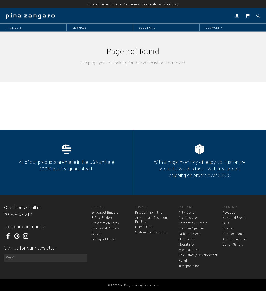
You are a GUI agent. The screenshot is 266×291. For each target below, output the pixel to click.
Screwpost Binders (104, 213)
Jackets (96, 234)
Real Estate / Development (198, 255)
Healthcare (186, 239)
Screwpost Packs (103, 239)
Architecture (188, 218)
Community (214, 27)
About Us (228, 213)
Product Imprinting (149, 213)
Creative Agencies (191, 229)
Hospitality (186, 245)
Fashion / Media (190, 234)
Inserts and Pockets (105, 229)
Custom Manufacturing (151, 233)
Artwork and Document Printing (151, 220)
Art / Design (187, 213)
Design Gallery (232, 245)
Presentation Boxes (105, 223)
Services (79, 27)
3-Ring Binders (102, 218)
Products (14, 27)
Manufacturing (189, 250)
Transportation (189, 266)
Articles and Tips (234, 239)
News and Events (234, 218)
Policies (228, 229)
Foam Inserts (144, 227)
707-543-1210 (18, 215)
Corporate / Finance (193, 223)
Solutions (147, 27)
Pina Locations (232, 234)
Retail (183, 261)
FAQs (225, 223)
